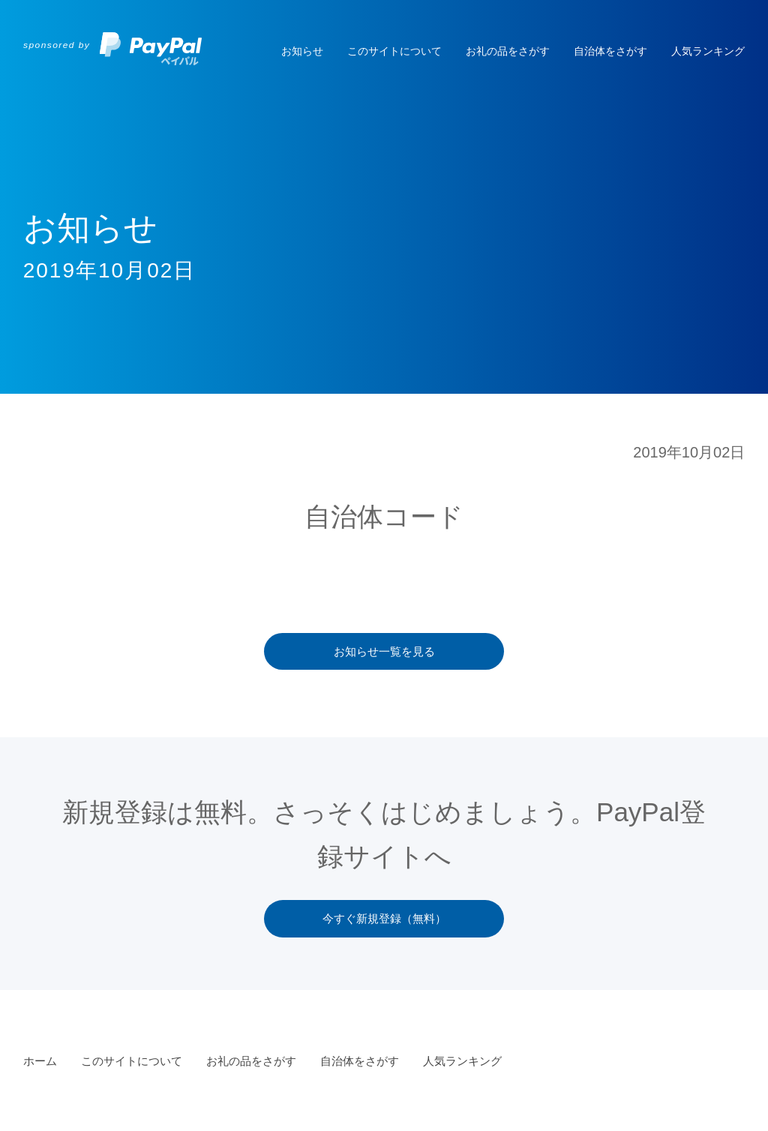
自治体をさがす (610, 51)
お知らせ (302, 51)
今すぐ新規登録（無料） (384, 918)
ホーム (40, 1060)
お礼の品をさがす (508, 51)
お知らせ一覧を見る (384, 651)
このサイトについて (394, 51)
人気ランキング (708, 51)
